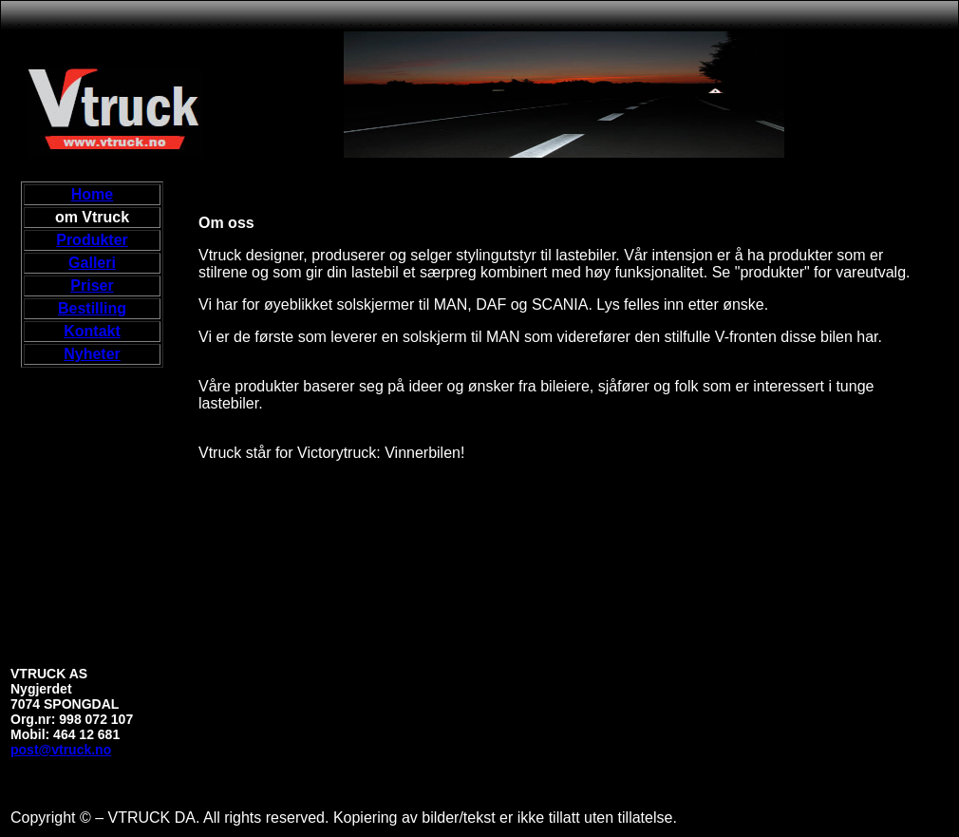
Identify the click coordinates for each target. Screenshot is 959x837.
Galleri (92, 263)
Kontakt (92, 331)
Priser (91, 285)
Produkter (92, 240)
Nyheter (92, 354)
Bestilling (92, 308)
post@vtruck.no (60, 749)
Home (92, 194)
